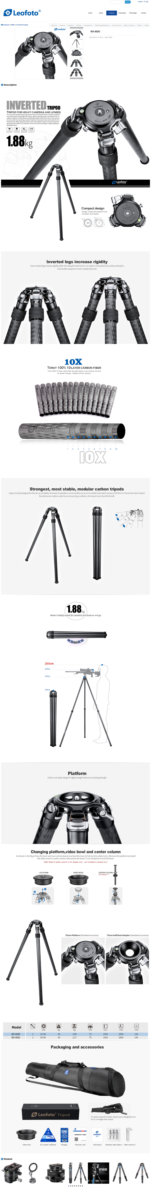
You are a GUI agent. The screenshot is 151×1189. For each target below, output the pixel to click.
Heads (62, 25)
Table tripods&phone (102, 25)
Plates (79, 25)
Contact (143, 13)
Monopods (88, 25)
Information (122, 13)
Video (139, 25)
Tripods (54, 25)
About (101, 13)
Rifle (13, 25)
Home (90, 13)
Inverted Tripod (22, 25)
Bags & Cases (129, 25)
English (140, 1)
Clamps (71, 25)
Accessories (116, 25)
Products (112, 13)
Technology (133, 13)
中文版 (146, 1)
